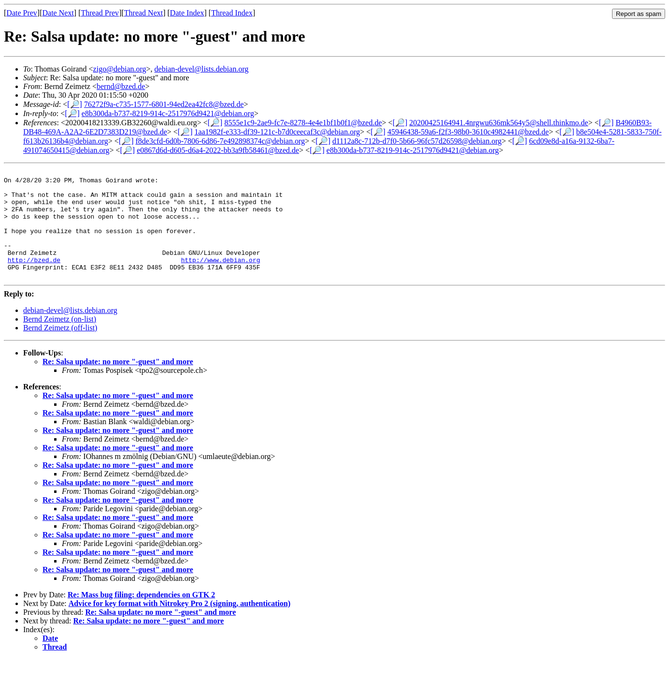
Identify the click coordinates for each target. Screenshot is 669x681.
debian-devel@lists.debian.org (202, 69)
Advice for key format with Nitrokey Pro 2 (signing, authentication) (180, 625)
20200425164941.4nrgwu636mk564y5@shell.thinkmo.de (498, 122)
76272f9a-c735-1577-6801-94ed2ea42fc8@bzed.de (164, 104)
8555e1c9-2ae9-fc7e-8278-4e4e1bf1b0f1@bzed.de (303, 122)
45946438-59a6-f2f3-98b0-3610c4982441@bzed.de (468, 132)
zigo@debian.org (119, 69)
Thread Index (232, 13)
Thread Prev (100, 13)
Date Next (58, 13)
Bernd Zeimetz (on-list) (59, 341)
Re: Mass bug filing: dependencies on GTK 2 (141, 616)
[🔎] (74, 104)
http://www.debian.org (220, 278)
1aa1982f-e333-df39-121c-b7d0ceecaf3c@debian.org (277, 132)
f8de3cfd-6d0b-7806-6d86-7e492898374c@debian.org (220, 141)
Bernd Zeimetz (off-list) (60, 349)
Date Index (187, 13)
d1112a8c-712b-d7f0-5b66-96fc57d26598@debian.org (417, 141)
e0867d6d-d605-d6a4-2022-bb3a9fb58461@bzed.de (218, 150)
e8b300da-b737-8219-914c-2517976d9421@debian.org (168, 113)
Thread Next (143, 13)
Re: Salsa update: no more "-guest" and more (118, 383)
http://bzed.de (34, 278)
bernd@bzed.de (121, 86)
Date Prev (21, 13)
